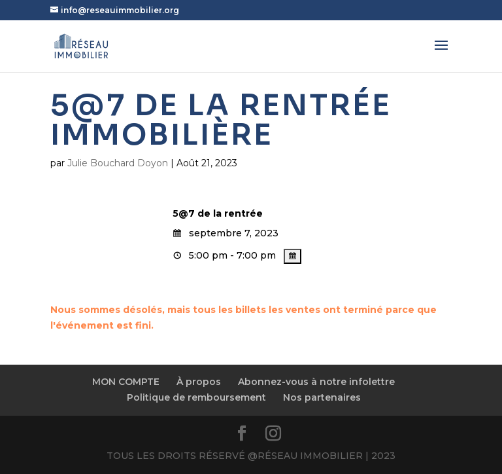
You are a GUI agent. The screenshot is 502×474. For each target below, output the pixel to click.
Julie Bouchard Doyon (117, 163)
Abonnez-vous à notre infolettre (316, 382)
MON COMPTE (125, 382)
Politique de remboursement (196, 397)
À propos (198, 382)
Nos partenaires (322, 397)
